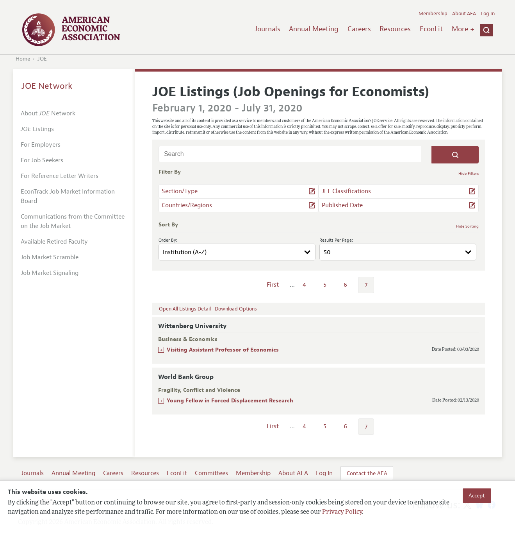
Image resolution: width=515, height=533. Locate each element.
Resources (395, 29)
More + (463, 29)
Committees (211, 473)
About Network (48, 113)
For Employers (41, 145)
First (273, 285)
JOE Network (47, 86)
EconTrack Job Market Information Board (68, 196)
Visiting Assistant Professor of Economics (223, 349)
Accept (477, 495)
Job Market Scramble (49, 257)
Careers (359, 29)
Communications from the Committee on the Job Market (73, 221)
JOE (42, 59)
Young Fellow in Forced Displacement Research (230, 400)
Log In (488, 14)
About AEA (464, 14)
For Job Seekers (42, 160)
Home (23, 59)
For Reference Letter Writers (59, 176)
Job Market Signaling (49, 273)
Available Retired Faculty (54, 242)
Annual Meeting (314, 29)
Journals (267, 29)
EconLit (431, 29)
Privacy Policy (342, 512)
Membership (433, 14)
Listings (37, 129)
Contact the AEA (367, 473)
